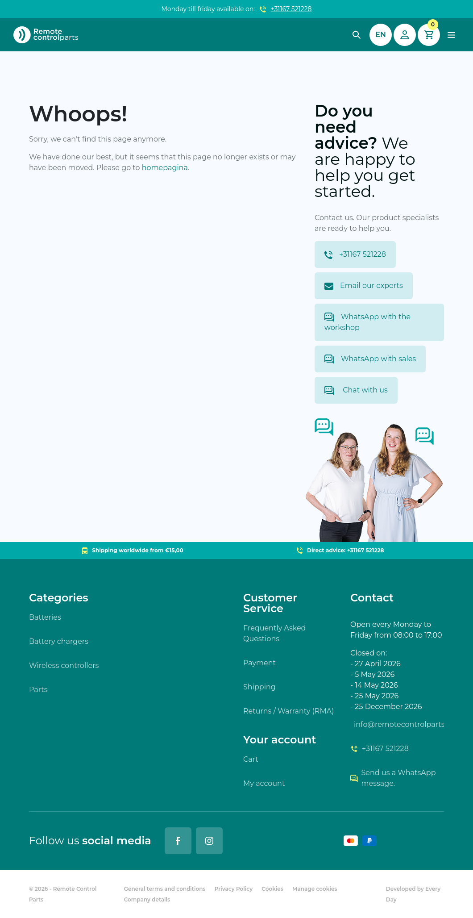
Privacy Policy (234, 888)
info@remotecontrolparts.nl (399, 724)
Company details (147, 899)
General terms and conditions (165, 888)
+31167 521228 (291, 9)
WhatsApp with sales (370, 359)
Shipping (259, 687)
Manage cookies (314, 888)
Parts (38, 689)
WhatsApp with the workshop (367, 322)
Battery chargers (58, 641)
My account (264, 783)
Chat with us (356, 390)
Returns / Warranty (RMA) (288, 711)
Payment (259, 663)
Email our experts (363, 285)
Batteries (45, 617)
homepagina (165, 167)
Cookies (272, 888)
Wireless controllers (64, 665)
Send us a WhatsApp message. (393, 778)
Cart (250, 759)
